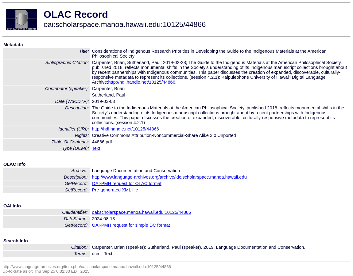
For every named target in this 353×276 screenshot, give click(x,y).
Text (96, 148)
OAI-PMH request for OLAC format (126, 183)
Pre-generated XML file (115, 189)
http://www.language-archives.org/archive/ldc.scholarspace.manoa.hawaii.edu (169, 177)
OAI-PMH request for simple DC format (131, 225)
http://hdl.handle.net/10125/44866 (125, 129)
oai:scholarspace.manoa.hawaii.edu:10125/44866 (141, 212)
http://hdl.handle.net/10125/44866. (142, 82)
